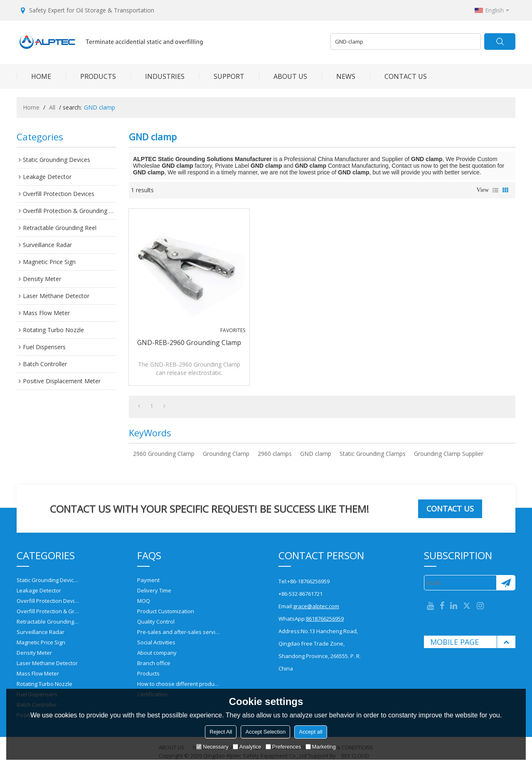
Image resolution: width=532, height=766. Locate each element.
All (52, 107)
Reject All (220, 732)
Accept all (310, 732)
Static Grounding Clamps (373, 454)
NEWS (338, 76)
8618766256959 (325, 618)
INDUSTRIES (158, 76)
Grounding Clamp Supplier (448, 454)
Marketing (320, 747)
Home (31, 107)
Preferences (283, 747)
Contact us (450, 509)
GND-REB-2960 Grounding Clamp (189, 342)
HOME (34, 76)
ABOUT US (283, 76)
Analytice (247, 747)
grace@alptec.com (316, 606)
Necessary (212, 747)
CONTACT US (398, 76)
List (495, 190)
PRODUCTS (91, 76)
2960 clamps (275, 454)
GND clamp (315, 454)
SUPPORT (221, 76)
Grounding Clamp (226, 454)
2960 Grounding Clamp (164, 454)
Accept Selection (265, 732)
